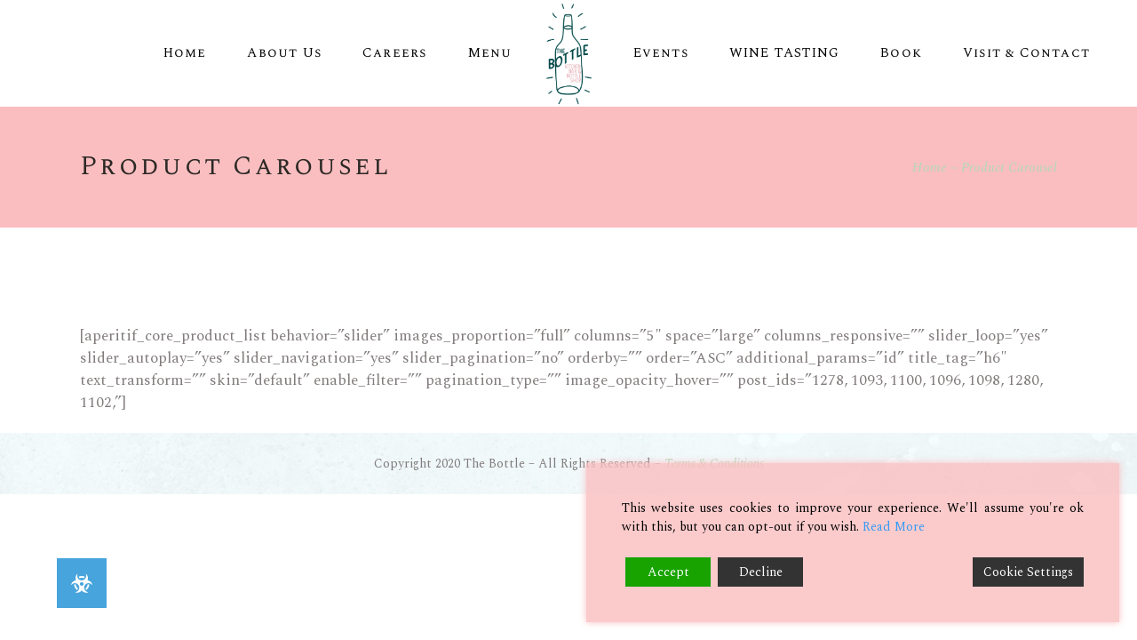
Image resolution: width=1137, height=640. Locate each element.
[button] (82, 583)
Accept (668, 572)
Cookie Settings (1028, 572)
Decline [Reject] (761, 572)
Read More (894, 526)
